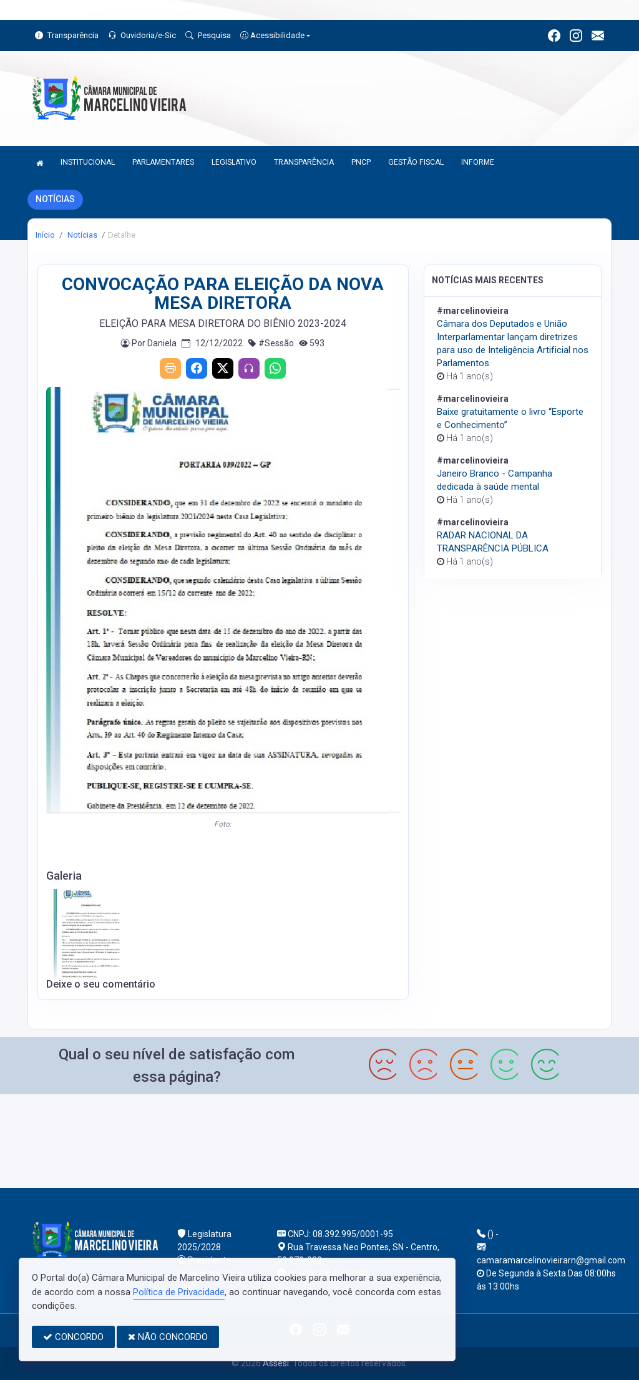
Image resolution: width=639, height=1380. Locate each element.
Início (45, 235)
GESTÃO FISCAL (416, 162)
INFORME (477, 162)
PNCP (361, 162)
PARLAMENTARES (163, 162)
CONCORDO (73, 1337)
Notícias (81, 235)
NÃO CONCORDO (168, 1337)
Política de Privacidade (179, 1292)
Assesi (276, 1363)
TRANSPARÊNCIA (304, 162)
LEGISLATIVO (234, 162)
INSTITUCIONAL (88, 162)
